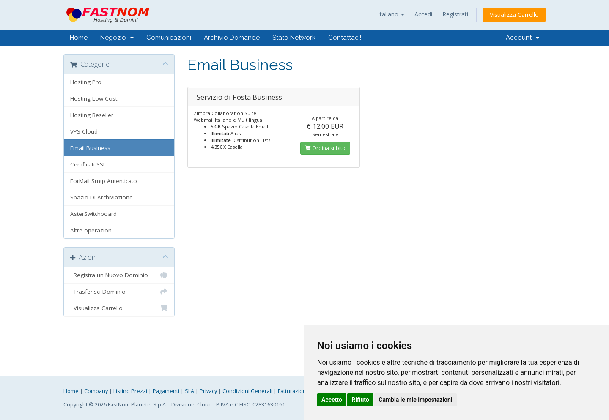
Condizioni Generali (247, 391)
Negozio (117, 37)
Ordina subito (325, 148)
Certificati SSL (88, 164)
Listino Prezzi (130, 391)
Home (79, 37)
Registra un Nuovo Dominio (119, 275)
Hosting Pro (86, 82)
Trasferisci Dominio (119, 291)
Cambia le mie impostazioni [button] (415, 399)
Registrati (455, 14)
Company (96, 391)
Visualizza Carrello (514, 15)
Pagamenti (166, 391)
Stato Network (293, 37)
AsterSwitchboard (93, 214)
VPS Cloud (84, 131)
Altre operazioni (91, 230)
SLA (189, 391)
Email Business (90, 148)
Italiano (391, 14)
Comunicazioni (168, 37)
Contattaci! (344, 37)
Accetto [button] (331, 399)
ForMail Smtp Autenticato (103, 181)
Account (522, 37)
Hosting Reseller (91, 115)
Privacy (208, 391)
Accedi (423, 14)
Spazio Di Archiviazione (101, 197)
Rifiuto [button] (360, 399)
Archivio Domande (232, 37)
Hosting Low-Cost (93, 98)
